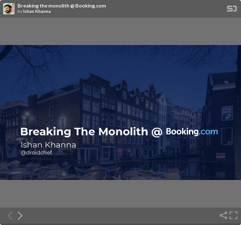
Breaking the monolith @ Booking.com (62, 5)
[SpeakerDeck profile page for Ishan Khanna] (8, 9)
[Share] (223, 215)
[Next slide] (18, 215)
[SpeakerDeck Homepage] (232, 10)
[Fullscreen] (233, 215)
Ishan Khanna (37, 11)
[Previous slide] (8, 215)
